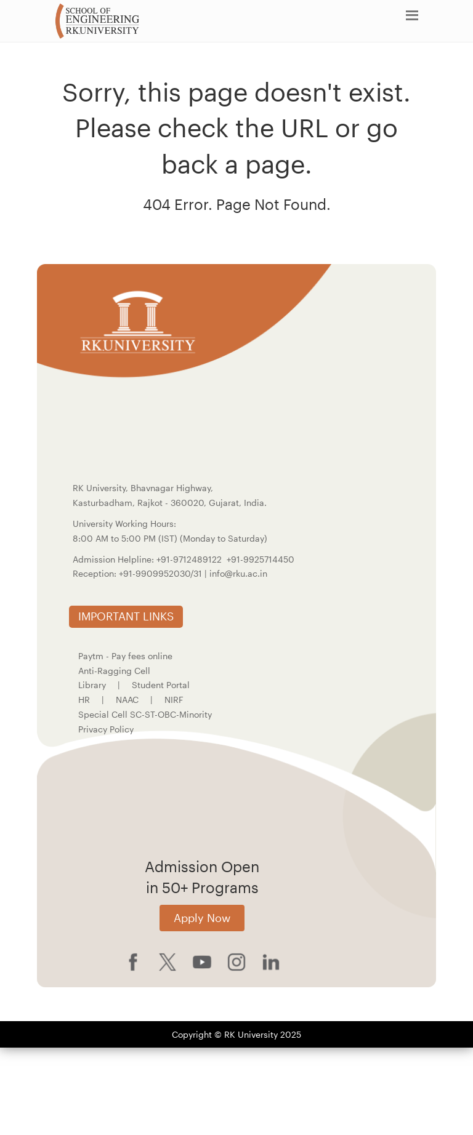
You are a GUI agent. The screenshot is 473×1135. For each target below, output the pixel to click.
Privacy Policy (106, 729)
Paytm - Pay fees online (125, 656)
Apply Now (202, 917)
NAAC (127, 699)
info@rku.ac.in (238, 573)
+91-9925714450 (260, 559)
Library (92, 685)
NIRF (174, 699)
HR (84, 699)
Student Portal (161, 685)
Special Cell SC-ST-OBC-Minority (145, 714)
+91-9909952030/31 (161, 573)
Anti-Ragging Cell (114, 670)
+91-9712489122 (189, 559)
